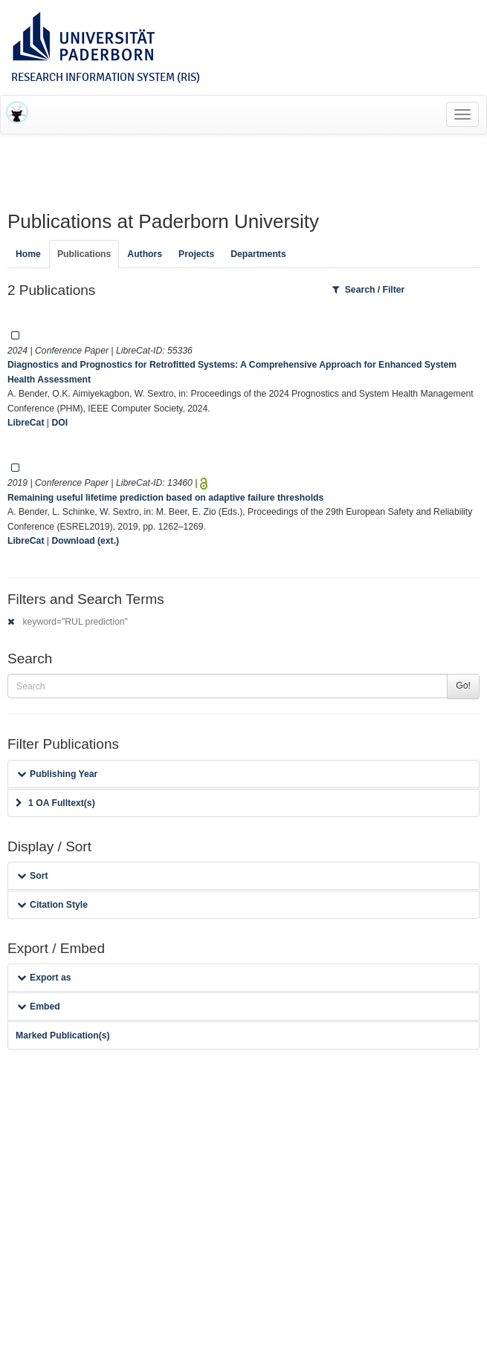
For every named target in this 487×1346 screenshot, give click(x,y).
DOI (59, 422)
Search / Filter (368, 290)
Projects (196, 254)
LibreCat (25, 422)
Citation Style (52, 905)
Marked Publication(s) (63, 1035)
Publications (84, 254)
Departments (258, 254)
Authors (144, 254)
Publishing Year (57, 774)
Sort (32, 876)
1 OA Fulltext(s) (55, 803)
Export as (44, 977)
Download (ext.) (85, 541)
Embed (38, 1006)
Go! (463, 685)
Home (28, 254)
